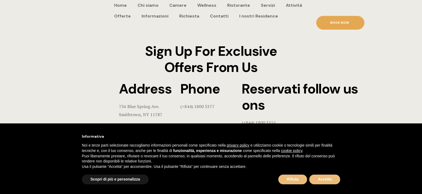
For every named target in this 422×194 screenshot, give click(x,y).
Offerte (122, 16)
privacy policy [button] (238, 145)
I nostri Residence (258, 16)
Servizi (268, 5)
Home (120, 5)
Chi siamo (148, 5)
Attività (294, 5)
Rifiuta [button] (293, 179)
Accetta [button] (325, 179)
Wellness (206, 5)
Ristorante (238, 5)
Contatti (219, 16)
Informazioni (155, 16)
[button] (340, 23)
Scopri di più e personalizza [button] (115, 179)
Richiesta (189, 16)
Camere (178, 5)
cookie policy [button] (291, 150)
